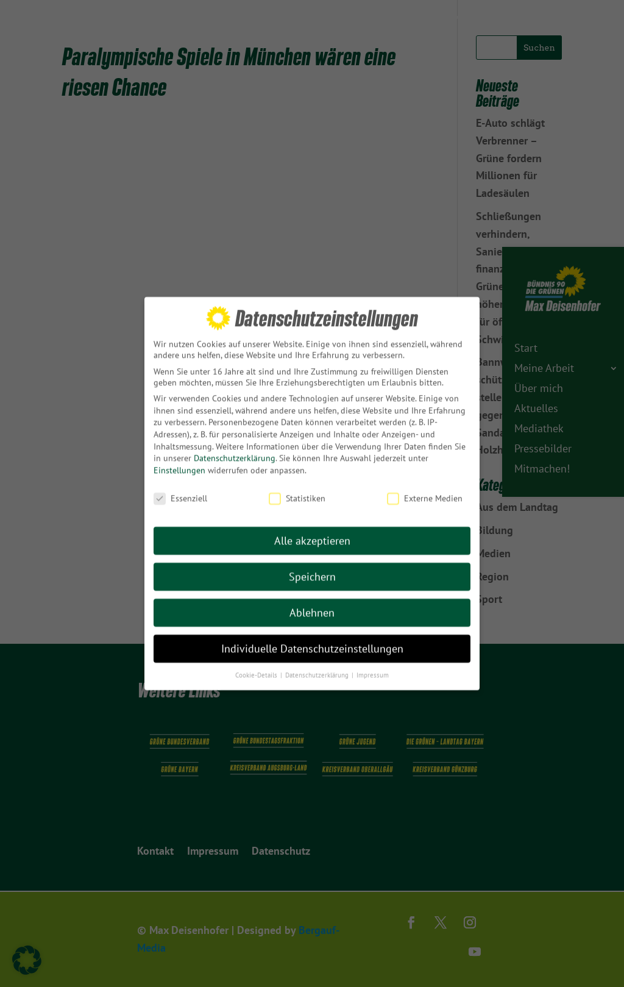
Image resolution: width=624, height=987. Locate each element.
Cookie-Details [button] (257, 654)
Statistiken (297, 477)
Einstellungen (179, 449)
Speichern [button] (312, 556)
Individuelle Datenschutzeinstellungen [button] (312, 628)
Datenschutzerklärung (234, 437)
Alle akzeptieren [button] (312, 520)
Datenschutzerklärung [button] (317, 654)
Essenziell (180, 477)
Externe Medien (425, 477)
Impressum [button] (372, 654)
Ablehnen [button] (312, 592)
